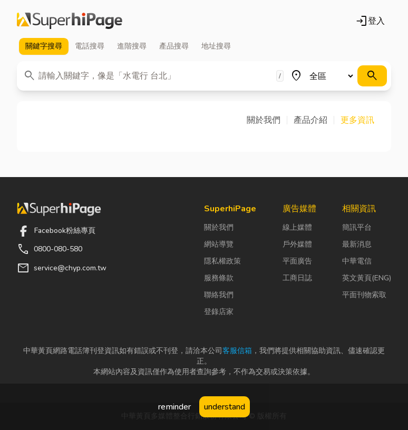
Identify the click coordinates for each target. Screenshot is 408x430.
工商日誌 (297, 278)
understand (224, 407)
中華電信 (357, 261)
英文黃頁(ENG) (366, 278)
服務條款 (219, 278)
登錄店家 (219, 312)
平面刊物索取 (364, 295)
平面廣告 (297, 261)
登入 (370, 21)
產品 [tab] (174, 46)
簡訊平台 (357, 227)
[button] (267, 120)
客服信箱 (237, 351)
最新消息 (357, 244)
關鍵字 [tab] (43, 46)
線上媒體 (297, 227)
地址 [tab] (216, 46)
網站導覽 (219, 244)
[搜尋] (372, 75)
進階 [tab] (132, 46)
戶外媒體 (297, 244)
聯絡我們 (219, 295)
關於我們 (219, 227)
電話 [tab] (89, 46)
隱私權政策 (222, 261)
